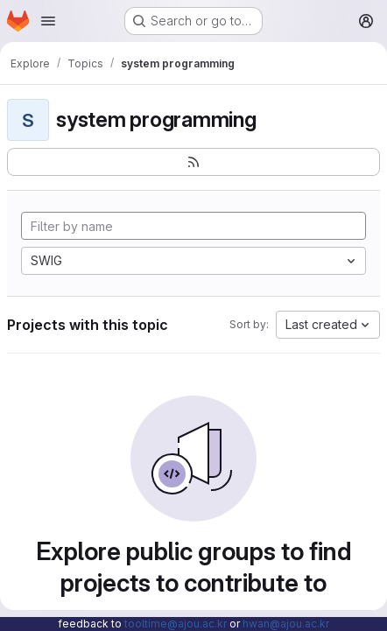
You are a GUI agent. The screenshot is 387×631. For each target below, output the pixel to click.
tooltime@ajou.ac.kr (175, 623)
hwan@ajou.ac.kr (286, 623)
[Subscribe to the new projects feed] (193, 162)
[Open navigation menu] (48, 21)
